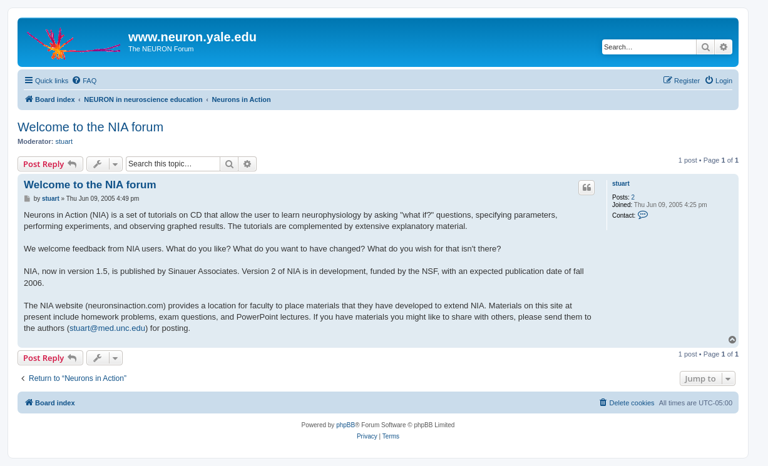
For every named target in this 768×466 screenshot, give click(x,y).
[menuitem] (83, 80)
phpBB (345, 425)
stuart (64, 141)
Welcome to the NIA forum (90, 127)
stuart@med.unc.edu (107, 328)
